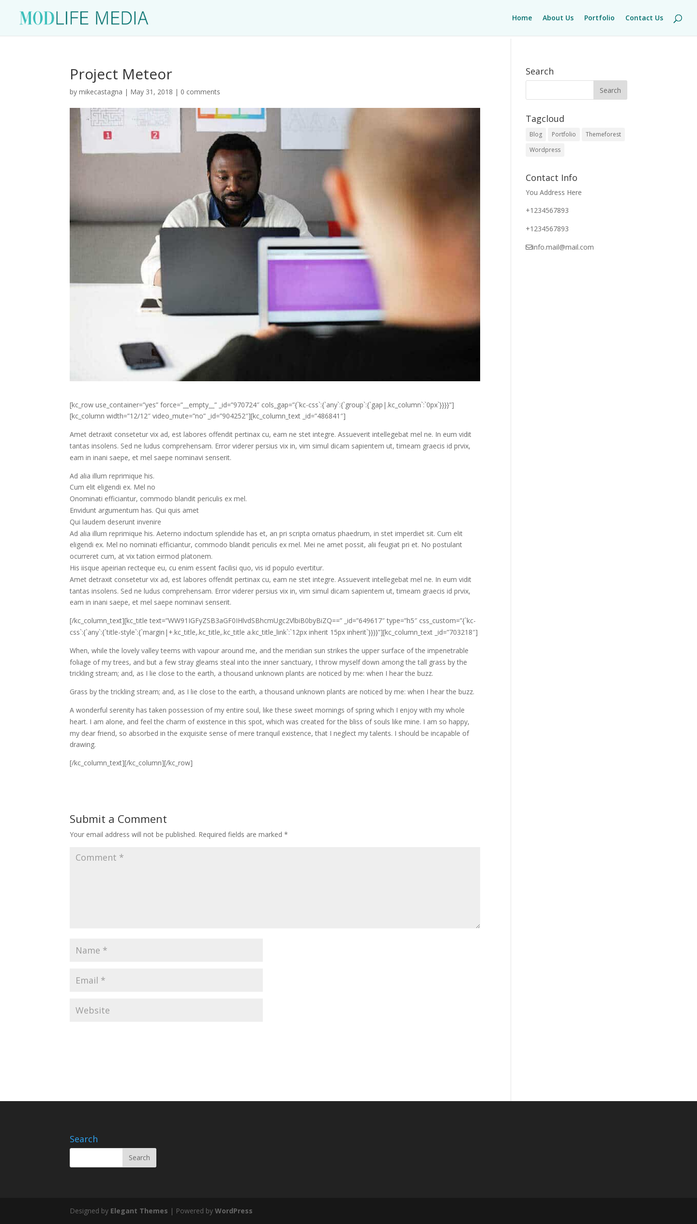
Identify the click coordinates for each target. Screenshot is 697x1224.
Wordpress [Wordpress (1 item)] (545, 150)
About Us (558, 18)
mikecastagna (100, 91)
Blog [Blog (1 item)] (536, 134)
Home (522, 18)
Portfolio (599, 18)
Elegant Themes (139, 1210)
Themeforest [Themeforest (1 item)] (603, 134)
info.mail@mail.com (563, 247)
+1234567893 (547, 210)
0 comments (200, 91)
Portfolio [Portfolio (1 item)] (564, 134)
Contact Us (644, 18)
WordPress (234, 1210)
